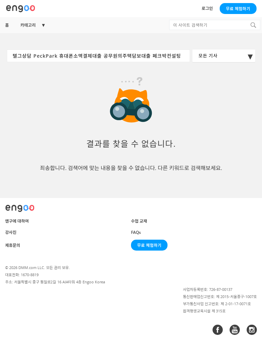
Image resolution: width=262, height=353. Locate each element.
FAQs (136, 232)
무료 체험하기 (238, 9)
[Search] (253, 25)
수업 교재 (139, 221)
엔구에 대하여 (17, 221)
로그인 (207, 8)
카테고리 (28, 25)
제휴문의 (12, 245)
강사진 (10, 232)
